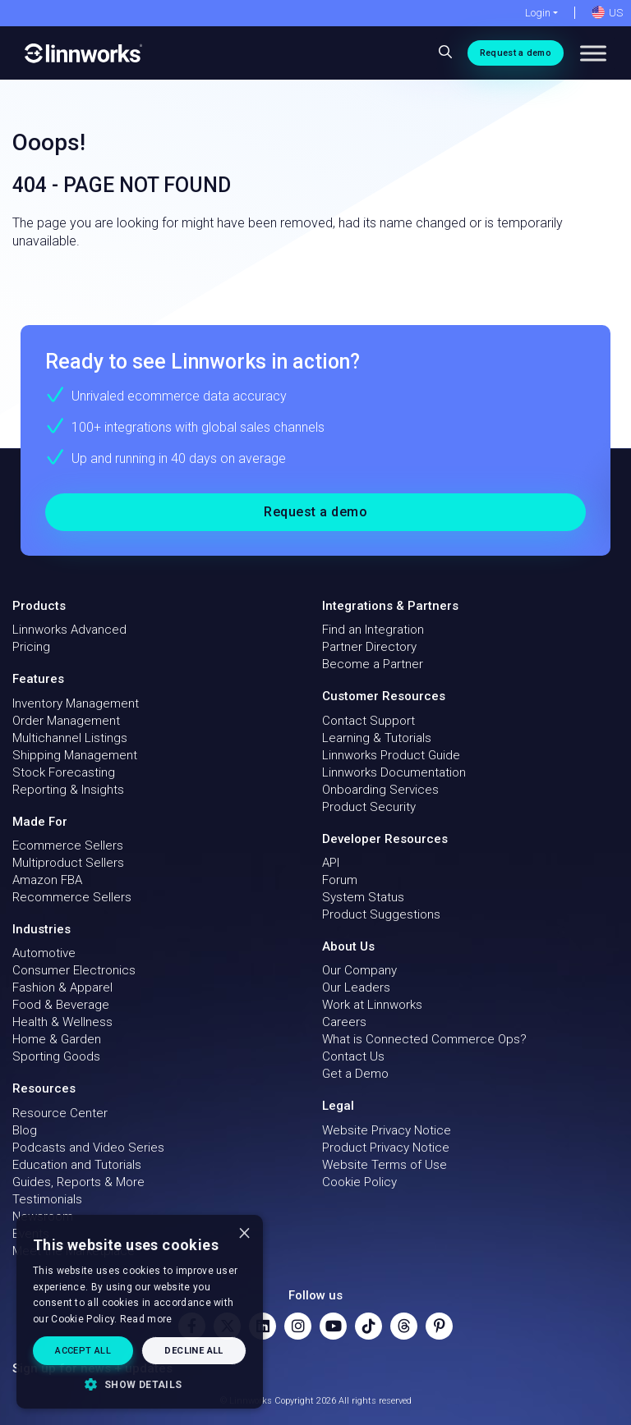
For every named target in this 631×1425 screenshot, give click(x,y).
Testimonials (47, 1199)
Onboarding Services (380, 789)
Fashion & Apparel (62, 987)
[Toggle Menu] (593, 53)
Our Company (359, 970)
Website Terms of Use (384, 1164)
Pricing (31, 646)
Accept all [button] (83, 1350)
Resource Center (60, 1113)
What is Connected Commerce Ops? (424, 1039)
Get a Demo (355, 1073)
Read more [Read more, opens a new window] (146, 1319)
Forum (339, 880)
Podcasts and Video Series (88, 1147)
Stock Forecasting (63, 772)
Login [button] (537, 13)
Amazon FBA (47, 880)
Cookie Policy (359, 1182)
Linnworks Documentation (394, 772)
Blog (24, 1130)
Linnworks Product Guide (391, 755)
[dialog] (139, 1312)
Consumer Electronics (74, 970)
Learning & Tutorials (376, 738)
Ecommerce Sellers (67, 845)
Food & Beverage (60, 1004)
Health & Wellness (62, 1022)
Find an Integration (373, 629)
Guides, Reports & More (78, 1182)
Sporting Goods (56, 1056)
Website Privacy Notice (386, 1130)
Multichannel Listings (69, 738)
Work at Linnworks (372, 1004)
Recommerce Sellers (71, 897)
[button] (139, 1384)
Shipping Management (74, 755)
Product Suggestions (381, 914)
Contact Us (353, 1056)
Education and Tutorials (76, 1164)
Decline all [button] (193, 1350)
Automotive (44, 953)
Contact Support (368, 720)
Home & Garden (56, 1039)
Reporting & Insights (68, 789)
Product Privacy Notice (385, 1147)
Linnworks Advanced (69, 629)
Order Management (66, 720)
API (330, 862)
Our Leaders (356, 987)
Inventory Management (75, 703)
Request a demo (515, 53)
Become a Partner (372, 664)
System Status (363, 897)
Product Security (369, 807)
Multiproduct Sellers (68, 862)
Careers (344, 1022)
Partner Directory (369, 646)
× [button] (244, 1232)
